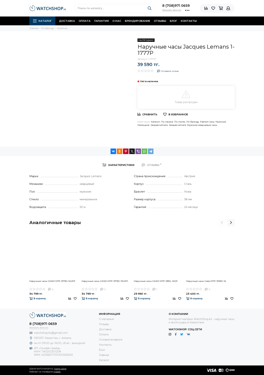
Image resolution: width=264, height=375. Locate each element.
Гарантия (101, 21)
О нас (116, 21)
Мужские (221, 121)
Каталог (42, 21)
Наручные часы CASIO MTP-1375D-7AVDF (105, 281)
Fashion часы (207, 121)
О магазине (106, 319)
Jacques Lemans (159, 125)
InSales (57, 371)
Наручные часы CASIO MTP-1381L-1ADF (156, 281)
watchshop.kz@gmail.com (51, 332)
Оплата (85, 21)
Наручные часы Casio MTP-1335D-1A (206, 281)
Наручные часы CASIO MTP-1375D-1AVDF (52, 281)
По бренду (192, 121)
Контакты (189, 21)
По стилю (179, 121)
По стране (167, 121)
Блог (173, 21)
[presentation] (221, 222)
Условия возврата (110, 339)
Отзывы (160, 21)
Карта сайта (60, 368)
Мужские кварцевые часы (202, 125)
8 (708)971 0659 (176, 6)
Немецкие (143, 125)
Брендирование (137, 21)
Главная (104, 355)
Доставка (67, 21)
